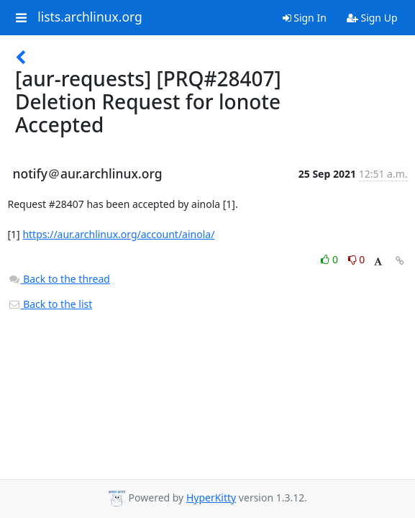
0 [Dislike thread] (356, 259)
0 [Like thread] (330, 259)
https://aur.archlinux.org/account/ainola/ (118, 234)
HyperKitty (211, 497)
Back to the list (50, 304)
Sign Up (372, 17)
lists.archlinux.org (89, 17)
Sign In (305, 17)
